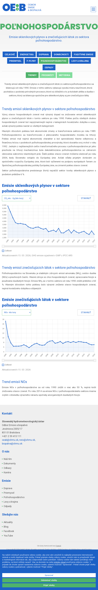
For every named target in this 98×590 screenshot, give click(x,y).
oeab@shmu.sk (10, 439)
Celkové (10, 54)
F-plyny (31, 61)
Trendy (32, 75)
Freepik (58, 546)
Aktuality (8, 522)
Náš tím (8, 459)
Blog (6, 526)
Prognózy (48, 75)
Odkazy (8, 468)
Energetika (27, 54)
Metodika (64, 75)
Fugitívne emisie (83, 54)
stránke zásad (60, 562)
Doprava (44, 54)
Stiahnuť (86, 198)
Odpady (49, 67)
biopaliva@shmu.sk (12, 443)
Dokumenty (10, 463)
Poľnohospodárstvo (53, 61)
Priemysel (15, 61)
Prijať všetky (49, 585)
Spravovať (49, 575)
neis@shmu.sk (27, 439)
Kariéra (7, 472)
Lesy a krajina (80, 61)
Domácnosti (61, 54)
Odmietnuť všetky (49, 580)
